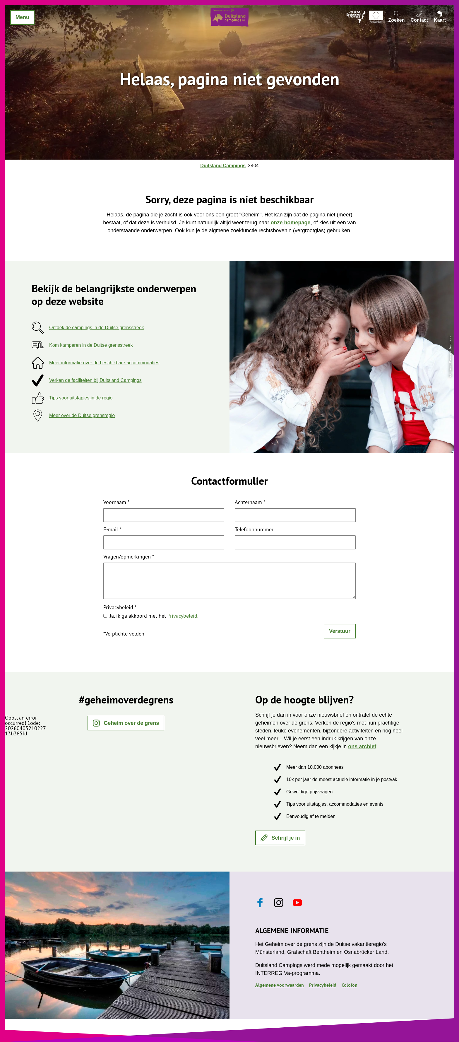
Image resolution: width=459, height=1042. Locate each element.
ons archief (362, 746)
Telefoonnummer (254, 530)
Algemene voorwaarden (279, 985)
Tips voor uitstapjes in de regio (80, 397)
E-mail (112, 530)
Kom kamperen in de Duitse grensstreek (91, 345)
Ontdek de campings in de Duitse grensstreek (96, 327)
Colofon (349, 985)
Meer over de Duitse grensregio (82, 415)
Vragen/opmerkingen (128, 557)
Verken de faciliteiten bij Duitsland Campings (95, 380)
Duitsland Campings (223, 165)
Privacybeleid (119, 608)
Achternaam (250, 502)
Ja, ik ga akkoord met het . (154, 615)
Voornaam (116, 502)
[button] (126, 723)
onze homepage (291, 223)
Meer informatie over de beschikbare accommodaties (104, 362)
